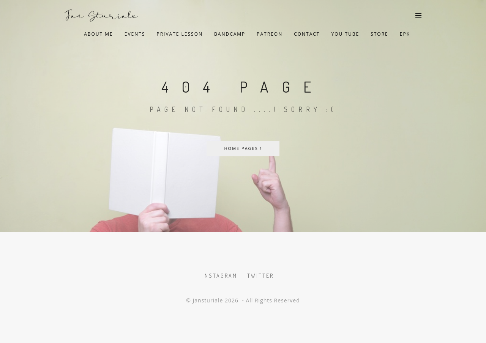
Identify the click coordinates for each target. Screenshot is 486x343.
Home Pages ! (243, 148)
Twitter (260, 275)
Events (135, 34)
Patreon (269, 34)
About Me (98, 34)
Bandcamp (229, 34)
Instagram (219, 275)
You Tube (345, 34)
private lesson (179, 34)
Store (379, 34)
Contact (307, 34)
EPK (405, 34)
